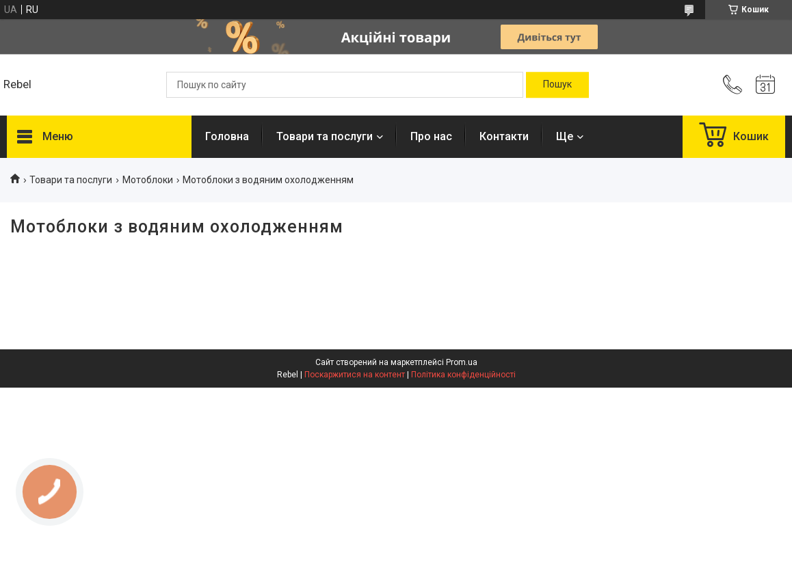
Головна (227, 136)
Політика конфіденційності (463, 374)
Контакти (504, 136)
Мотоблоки (147, 179)
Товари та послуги (324, 136)
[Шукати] (557, 85)
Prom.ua (461, 362)
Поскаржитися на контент (354, 374)
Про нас (431, 136)
